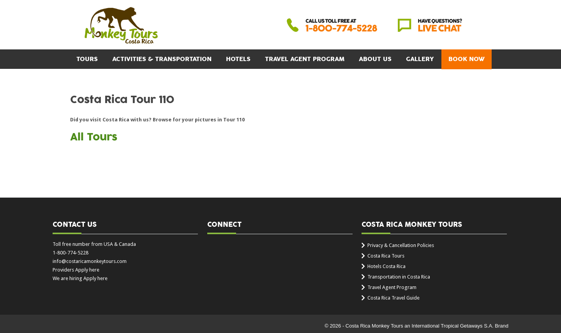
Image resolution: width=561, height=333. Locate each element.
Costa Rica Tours (385, 256)
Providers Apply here (76, 270)
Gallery (420, 59)
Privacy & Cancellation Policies (400, 245)
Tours (87, 59)
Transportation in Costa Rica (398, 277)
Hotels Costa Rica (386, 266)
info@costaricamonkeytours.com (90, 261)
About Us (375, 59)
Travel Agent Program (304, 59)
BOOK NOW (466, 59)
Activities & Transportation (162, 59)
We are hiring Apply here (80, 278)
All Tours (93, 137)
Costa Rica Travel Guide (393, 298)
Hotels (238, 59)
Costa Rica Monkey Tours (121, 26)
